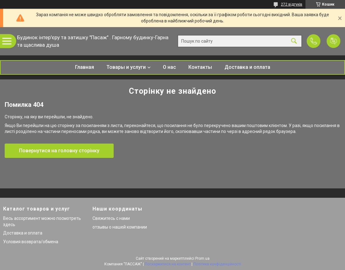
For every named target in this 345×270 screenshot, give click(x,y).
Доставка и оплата (247, 67)
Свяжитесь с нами (111, 218)
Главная (84, 67)
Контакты (200, 67)
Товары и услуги (126, 67)
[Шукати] (293, 41)
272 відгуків (291, 4)
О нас (169, 67)
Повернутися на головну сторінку (59, 151)
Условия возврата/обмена (30, 241)
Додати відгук (333, 41)
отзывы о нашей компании (119, 227)
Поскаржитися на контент (168, 264)
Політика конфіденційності (217, 264)
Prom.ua (202, 258)
